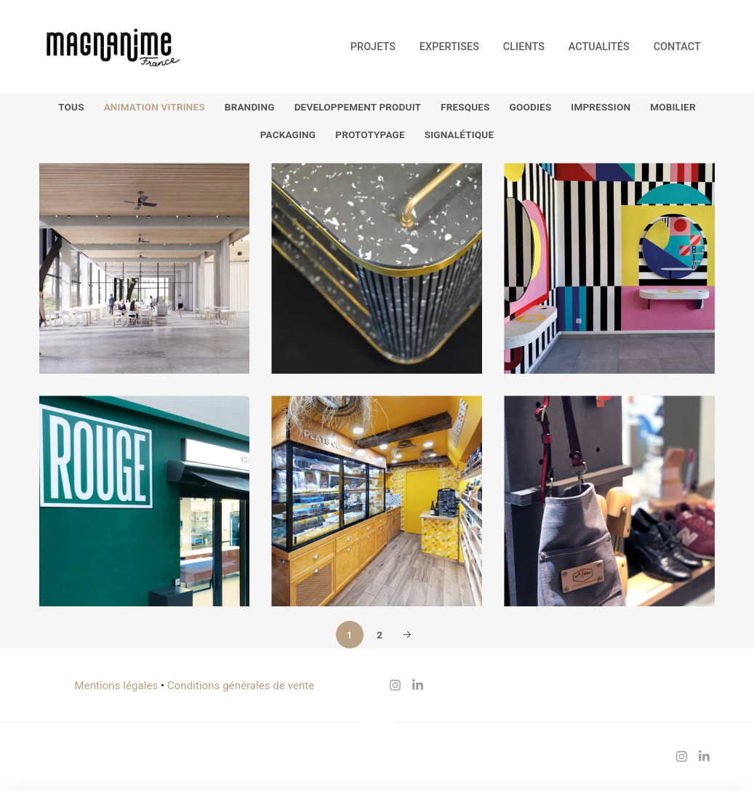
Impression (600, 107)
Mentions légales (117, 685)
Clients (524, 47)
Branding (250, 107)
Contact (677, 47)
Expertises (449, 47)
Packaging (288, 134)
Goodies (531, 107)
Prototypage (369, 134)
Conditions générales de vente (240, 685)
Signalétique (459, 134)
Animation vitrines (154, 107)
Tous (71, 107)
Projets (373, 47)
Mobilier (673, 107)
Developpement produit (357, 107)
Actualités (599, 47)
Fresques (465, 107)
